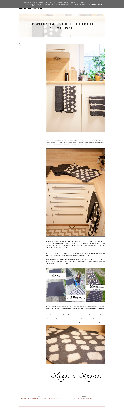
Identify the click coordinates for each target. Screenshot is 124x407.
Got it (100, 4)
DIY (21, 43)
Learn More (92, 4)
